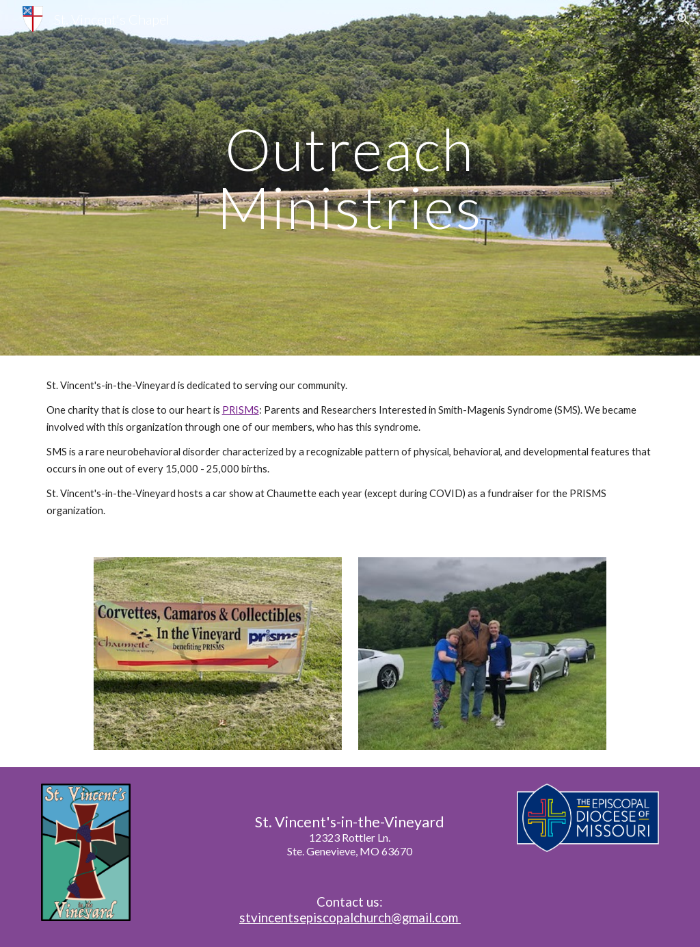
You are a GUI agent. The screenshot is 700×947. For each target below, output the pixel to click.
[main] (349, 178)
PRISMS (240, 410)
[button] (683, 19)
